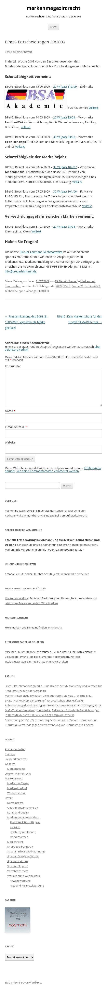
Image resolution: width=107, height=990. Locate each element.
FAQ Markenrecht (15, 759)
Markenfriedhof (17, 788)
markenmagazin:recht (53, 8)
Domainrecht (15, 803)
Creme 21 (77, 286)
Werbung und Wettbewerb (23, 876)
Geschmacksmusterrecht (22, 807)
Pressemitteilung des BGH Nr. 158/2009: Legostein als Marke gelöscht (26, 322)
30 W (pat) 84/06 (64, 137)
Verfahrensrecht (17, 871)
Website (10, 442)
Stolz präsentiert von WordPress (23, 982)
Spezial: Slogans (17, 866)
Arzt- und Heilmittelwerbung (27, 885)
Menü (53, 26)
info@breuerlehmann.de (20, 271)
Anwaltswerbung (20, 880)
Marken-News (13, 778)
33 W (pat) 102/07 (65, 167)
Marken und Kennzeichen (23, 817)
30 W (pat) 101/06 (65, 191)
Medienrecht (15, 842)
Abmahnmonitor (15, 749)
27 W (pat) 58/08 (64, 226)
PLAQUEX (43, 291)
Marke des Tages (18, 783)
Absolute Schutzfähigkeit (25, 822)
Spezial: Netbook (17, 861)
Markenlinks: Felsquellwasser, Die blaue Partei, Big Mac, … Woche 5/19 (48, 695)
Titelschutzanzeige (27, 652)
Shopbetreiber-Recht (20, 846)
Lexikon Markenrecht (18, 773)
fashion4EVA (92, 286)
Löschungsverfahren (23, 832)
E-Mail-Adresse (16, 427)
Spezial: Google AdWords (23, 856)
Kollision (15, 827)
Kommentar (13, 366)
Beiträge (10, 754)
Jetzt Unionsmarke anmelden (71, 574)
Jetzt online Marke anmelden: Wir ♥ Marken (31, 603)
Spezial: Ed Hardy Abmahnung (25, 851)
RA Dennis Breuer (66, 281)
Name (10, 411)
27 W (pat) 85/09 (64, 117)
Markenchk (55, 627)
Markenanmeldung (16, 598)
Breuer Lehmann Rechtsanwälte (41, 252)
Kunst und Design (18, 812)
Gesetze (10, 764)
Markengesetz (16, 768)
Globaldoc (11, 291)
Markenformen (19, 837)
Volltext (93, 108)
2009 (59, 286)
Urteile (9, 798)
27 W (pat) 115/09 (65, 86)
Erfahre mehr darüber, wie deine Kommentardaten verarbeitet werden (53, 469)
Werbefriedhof (16, 793)
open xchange (27, 291)
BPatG (66, 286)
